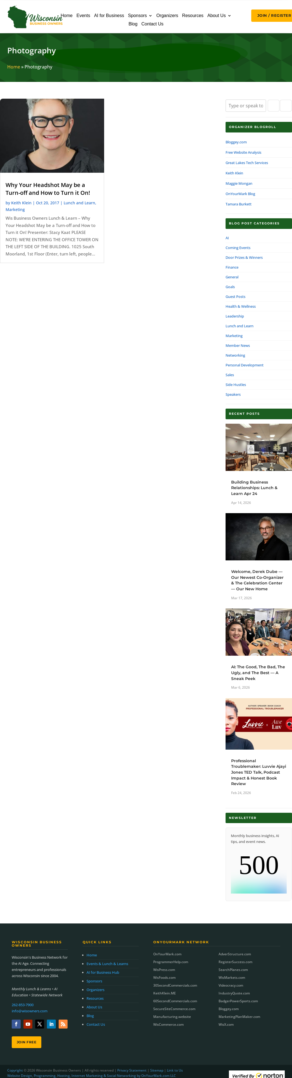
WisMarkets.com (232, 977)
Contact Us (152, 24)
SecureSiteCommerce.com (174, 1008)
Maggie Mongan (239, 183)
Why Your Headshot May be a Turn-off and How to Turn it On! (48, 188)
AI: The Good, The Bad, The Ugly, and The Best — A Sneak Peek (258, 672)
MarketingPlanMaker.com (239, 1016)
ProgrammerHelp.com (170, 961)
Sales (230, 374)
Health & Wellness (241, 306)
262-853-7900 (22, 1004)
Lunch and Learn (79, 202)
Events (83, 16)
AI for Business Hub (103, 972)
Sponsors (137, 16)
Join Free (27, 1042)
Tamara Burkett (239, 204)
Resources (192, 16)
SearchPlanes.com (233, 969)
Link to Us (175, 1070)
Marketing (15, 209)
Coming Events (238, 247)
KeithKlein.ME (164, 993)
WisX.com (226, 1024)
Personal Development (245, 365)
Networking (235, 355)
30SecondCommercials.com (175, 985)
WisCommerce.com (168, 1024)
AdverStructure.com (235, 954)
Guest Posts (235, 296)
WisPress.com (164, 969)
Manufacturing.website (172, 1016)
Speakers (233, 394)
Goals (230, 286)
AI (227, 237)
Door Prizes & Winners (244, 257)
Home (67, 16)
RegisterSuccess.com (235, 961)
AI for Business (109, 16)
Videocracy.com (231, 985)
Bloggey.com (236, 141)
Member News (238, 345)
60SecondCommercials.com (175, 1001)
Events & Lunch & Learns (107, 963)
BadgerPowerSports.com (238, 1001)
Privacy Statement (132, 1070)
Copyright (15, 1070)
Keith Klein (21, 202)
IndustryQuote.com (234, 993)
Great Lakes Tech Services (247, 162)
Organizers (167, 16)
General (232, 276)
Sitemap (156, 1070)
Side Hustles (236, 384)
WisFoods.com (164, 977)
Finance (232, 267)
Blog (132, 24)
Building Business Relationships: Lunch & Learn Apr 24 (254, 488)
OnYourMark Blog (240, 193)
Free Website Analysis (243, 152)
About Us (216, 16)
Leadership (235, 316)
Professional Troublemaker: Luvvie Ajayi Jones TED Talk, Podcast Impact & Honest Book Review (258, 772)
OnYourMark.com (167, 954)
